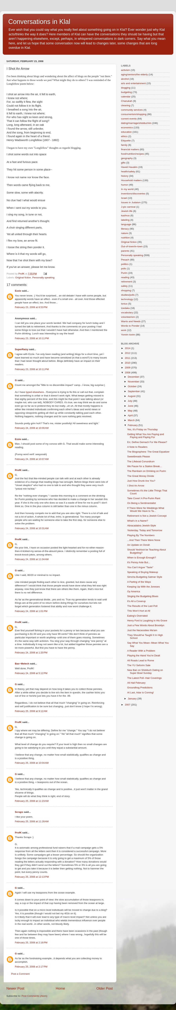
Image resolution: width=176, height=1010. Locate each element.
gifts (123, 162)
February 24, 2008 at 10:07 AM (32, 459)
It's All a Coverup (136, 601)
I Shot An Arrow (135, 485)
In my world (127, 189)
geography (127, 158)
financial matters (130, 149)
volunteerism (128, 317)
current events (129, 118)
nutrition (125, 237)
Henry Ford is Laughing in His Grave (147, 620)
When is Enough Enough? (141, 557)
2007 (128, 704)
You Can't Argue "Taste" (140, 567)
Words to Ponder (130, 325)
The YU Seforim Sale (139, 665)
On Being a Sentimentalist (141, 503)
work (123, 330)
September (134, 391)
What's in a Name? (137, 520)
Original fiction (23, 277)
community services (132, 109)
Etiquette (126, 140)
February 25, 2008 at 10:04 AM (32, 762)
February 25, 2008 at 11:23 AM (32, 801)
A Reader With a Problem (141, 650)
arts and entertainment (133, 83)
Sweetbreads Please (138, 456)
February (133, 425)
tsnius (124, 303)
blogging (125, 87)
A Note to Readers (137, 447)
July (130, 401)
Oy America (133, 591)
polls (123, 268)
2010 (128, 362)
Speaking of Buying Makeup (142, 572)
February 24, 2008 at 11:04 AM (32, 559)
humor (124, 184)
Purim (124, 273)
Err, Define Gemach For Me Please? (147, 442)
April (130, 415)
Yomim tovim (128, 334)
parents (125, 250)
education (126, 132)
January (132, 698)
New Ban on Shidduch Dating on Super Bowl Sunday (145, 671)
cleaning (125, 105)
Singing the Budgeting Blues (142, 596)
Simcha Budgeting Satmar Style (144, 577)
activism (125, 70)
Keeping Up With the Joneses (143, 586)
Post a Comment (20, 973)
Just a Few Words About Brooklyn (145, 625)
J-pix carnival (128, 206)
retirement (126, 281)
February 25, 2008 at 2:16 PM (31, 942)
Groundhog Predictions (140, 687)
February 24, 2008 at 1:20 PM (31, 652)
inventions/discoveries (133, 193)
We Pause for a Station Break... (144, 466)
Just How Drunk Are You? (141, 480)
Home (60, 988)
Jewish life (126, 211)
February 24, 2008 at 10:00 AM (32, 428)
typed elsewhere (35, 392)
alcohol (125, 79)
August (132, 396)
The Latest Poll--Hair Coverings (144, 678)
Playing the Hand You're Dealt (143, 655)
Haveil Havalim (129, 167)
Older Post (104, 988)
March (131, 420)
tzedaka (125, 308)
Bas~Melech (22, 663)
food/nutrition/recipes (132, 153)
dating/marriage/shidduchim (136, 123)
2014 (128, 348)
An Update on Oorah (138, 544)
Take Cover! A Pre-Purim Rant (143, 498)
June (131, 405)
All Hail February (136, 682)
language (126, 224)
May (130, 410)
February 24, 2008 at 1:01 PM (31, 611)
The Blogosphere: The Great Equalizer (148, 451)
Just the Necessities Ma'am (142, 630)
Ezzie (18, 290)
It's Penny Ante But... (138, 562)
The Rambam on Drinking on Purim (146, 471)
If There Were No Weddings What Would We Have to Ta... (145, 509)
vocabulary (127, 312)
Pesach (125, 259)
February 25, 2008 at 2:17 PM (31, 966)
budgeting (126, 92)
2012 (128, 353)
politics (125, 264)
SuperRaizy (21, 349)
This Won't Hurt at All (138, 610)
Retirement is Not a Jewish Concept (147, 515)
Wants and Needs (131, 321)
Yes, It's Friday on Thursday (142, 429)
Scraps (19, 812)
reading (125, 277)
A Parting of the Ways (139, 581)
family (124, 145)
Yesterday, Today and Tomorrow (144, 530)
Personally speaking (43, 277)
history (124, 176)
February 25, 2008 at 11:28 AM (32, 821)
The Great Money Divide (140, 476)
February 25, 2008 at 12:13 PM (32, 876)
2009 (128, 367)
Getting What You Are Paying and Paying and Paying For (145, 436)
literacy (125, 228)
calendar (126, 96)
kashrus (125, 215)
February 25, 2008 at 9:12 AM (31, 711)
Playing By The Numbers (141, 535)
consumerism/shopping (133, 114)
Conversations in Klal (39, 21)
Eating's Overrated (137, 615)
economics (127, 127)
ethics (124, 136)
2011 (128, 358)
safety (124, 286)
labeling (125, 220)
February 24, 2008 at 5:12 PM (31, 673)
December (134, 376)
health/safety (128, 171)
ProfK (18, 470)
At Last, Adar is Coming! (140, 692)
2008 (128, 372)
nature (124, 233)
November (134, 381)
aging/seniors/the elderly (134, 74)
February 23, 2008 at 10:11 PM (32, 338)
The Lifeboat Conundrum (141, 461)
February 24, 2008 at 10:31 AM (32, 528)
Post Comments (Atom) (34, 996)
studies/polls (128, 294)
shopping (126, 290)
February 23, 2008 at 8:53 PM (31, 307)
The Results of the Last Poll (142, 606)
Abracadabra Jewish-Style (141, 525)
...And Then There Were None (143, 540)
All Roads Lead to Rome (140, 660)
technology (127, 299)
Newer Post (15, 988)
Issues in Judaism (131, 202)
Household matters (131, 180)
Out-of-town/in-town (132, 246)
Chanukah (126, 101)
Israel (124, 198)
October (132, 386)
